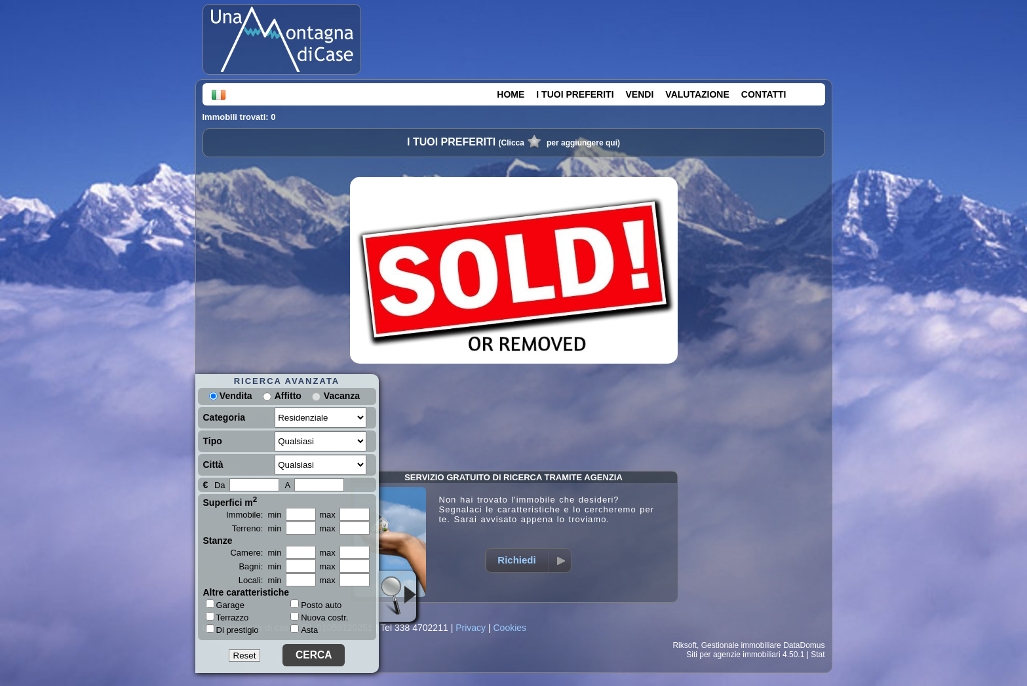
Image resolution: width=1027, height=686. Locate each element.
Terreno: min (257, 528)
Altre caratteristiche (246, 592)
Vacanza (342, 396)
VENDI (640, 94)
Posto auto (315, 605)
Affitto (288, 396)
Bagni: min (260, 566)
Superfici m (230, 501)
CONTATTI (763, 94)
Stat (817, 654)
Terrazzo (227, 617)
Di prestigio (232, 629)
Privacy (470, 627)
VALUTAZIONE (697, 94)
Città (213, 464)
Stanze (218, 540)
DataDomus (803, 645)
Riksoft (684, 645)
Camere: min (255, 553)
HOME (510, 94)
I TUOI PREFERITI (574, 94)
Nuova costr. (319, 617)
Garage (225, 605)
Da (219, 485)
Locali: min (260, 580)
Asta (304, 630)
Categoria (224, 417)
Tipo (212, 441)
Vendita (230, 396)
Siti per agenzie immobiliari (733, 654)
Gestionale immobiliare (741, 645)
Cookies (509, 627)
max (327, 515)
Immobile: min (254, 515)
